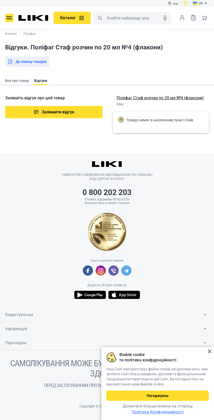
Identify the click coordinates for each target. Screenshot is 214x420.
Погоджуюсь (158, 396)
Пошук (100, 18)
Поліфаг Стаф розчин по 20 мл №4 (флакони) (160, 97)
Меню (9, 18)
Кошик (204, 17)
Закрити (209, 351)
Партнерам (106, 343)
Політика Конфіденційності (158, 412)
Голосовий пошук (165, 18)
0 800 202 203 (107, 192)
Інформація (106, 329)
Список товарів (193, 17)
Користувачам (106, 315)
